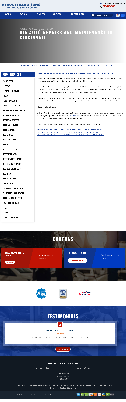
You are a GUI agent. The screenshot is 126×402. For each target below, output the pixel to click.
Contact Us (57, 14)
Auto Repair (24, 14)
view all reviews (63, 360)
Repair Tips (41, 14)
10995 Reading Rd (34, 29)
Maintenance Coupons (83, 380)
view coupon (14, 271)
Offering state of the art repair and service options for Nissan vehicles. (70, 143)
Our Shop (8, 14)
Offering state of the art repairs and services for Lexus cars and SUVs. (70, 138)
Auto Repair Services (42, 380)
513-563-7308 (109, 6)
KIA (110, 74)
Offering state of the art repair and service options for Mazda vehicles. (70, 141)
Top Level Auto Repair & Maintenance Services (70, 74)
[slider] (60, 345)
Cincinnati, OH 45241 (46, 29)
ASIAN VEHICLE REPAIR (100, 74)
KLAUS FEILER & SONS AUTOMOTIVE (35, 74)
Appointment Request (77, 14)
